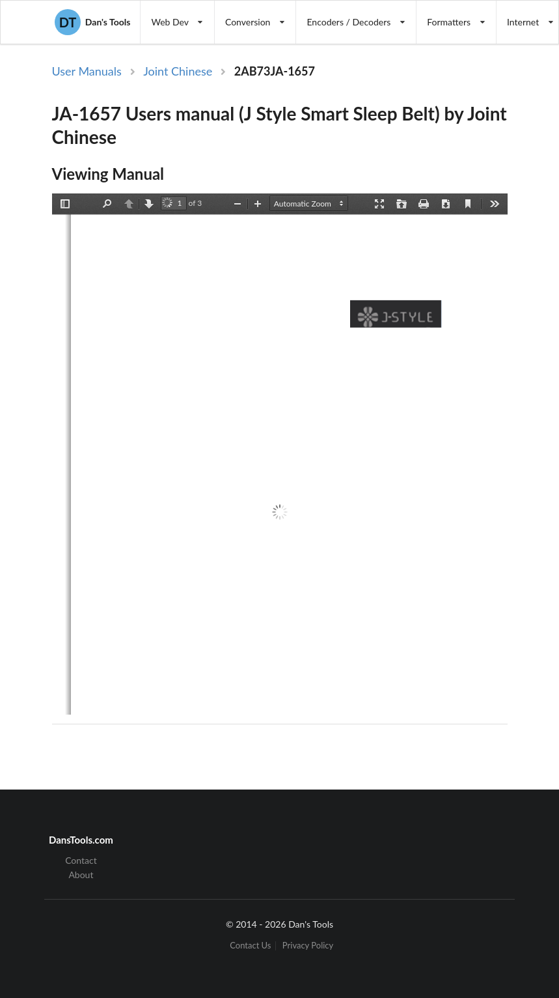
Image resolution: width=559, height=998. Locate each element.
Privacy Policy (307, 945)
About (80, 874)
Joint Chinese (177, 71)
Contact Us (250, 945)
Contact (81, 860)
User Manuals (87, 71)
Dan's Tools (92, 22)
